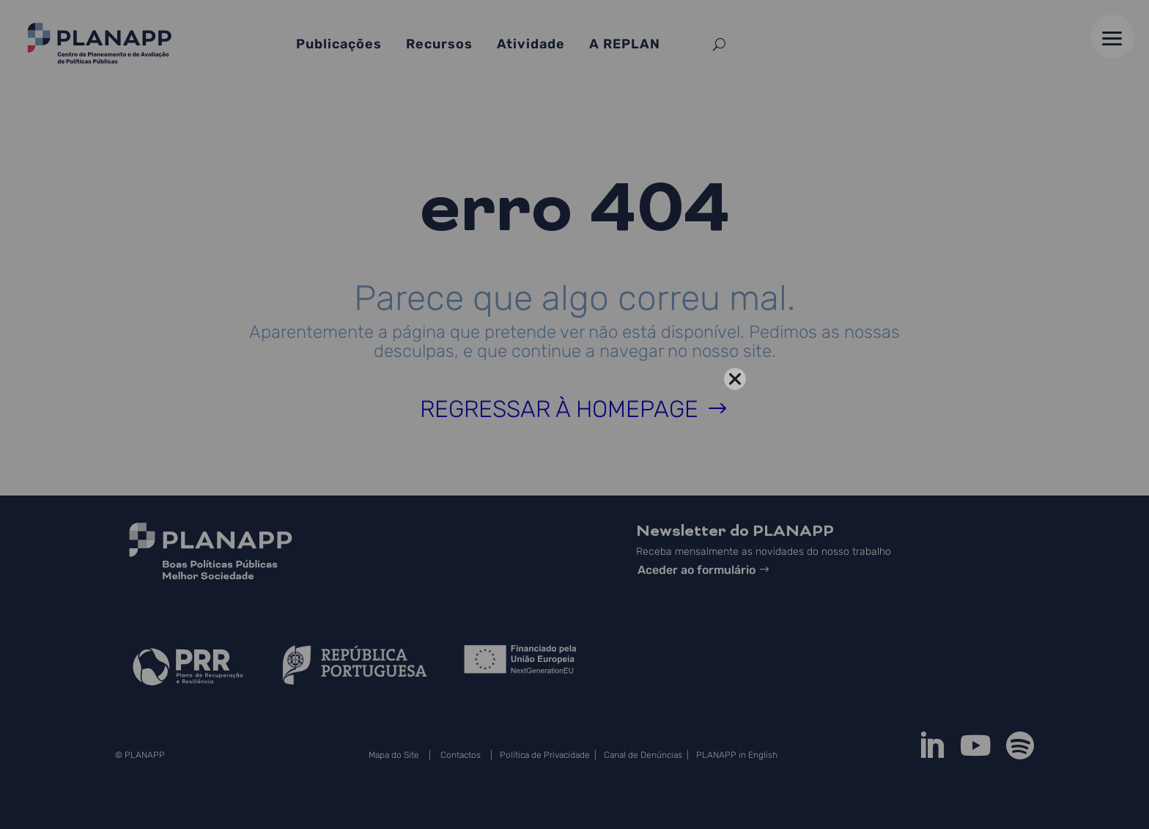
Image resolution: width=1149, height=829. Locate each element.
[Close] (735, 379)
